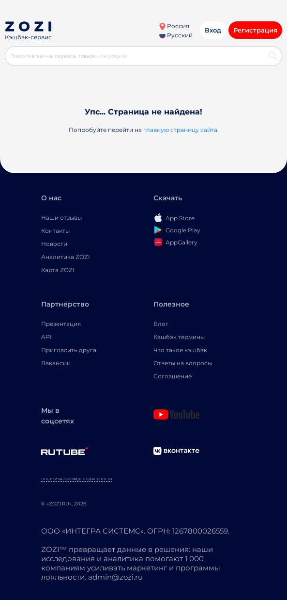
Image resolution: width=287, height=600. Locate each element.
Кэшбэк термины (179, 337)
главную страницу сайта (180, 129)
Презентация (61, 323)
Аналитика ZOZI (65, 256)
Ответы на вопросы (182, 363)
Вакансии (56, 363)
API (46, 337)
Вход (213, 30)
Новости (54, 243)
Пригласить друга (68, 350)
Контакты (55, 230)
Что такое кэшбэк (180, 350)
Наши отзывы (61, 217)
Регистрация (255, 30)
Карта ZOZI (58, 270)
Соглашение (172, 376)
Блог (160, 323)
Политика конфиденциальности (76, 479)
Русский (176, 35)
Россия (174, 26)
